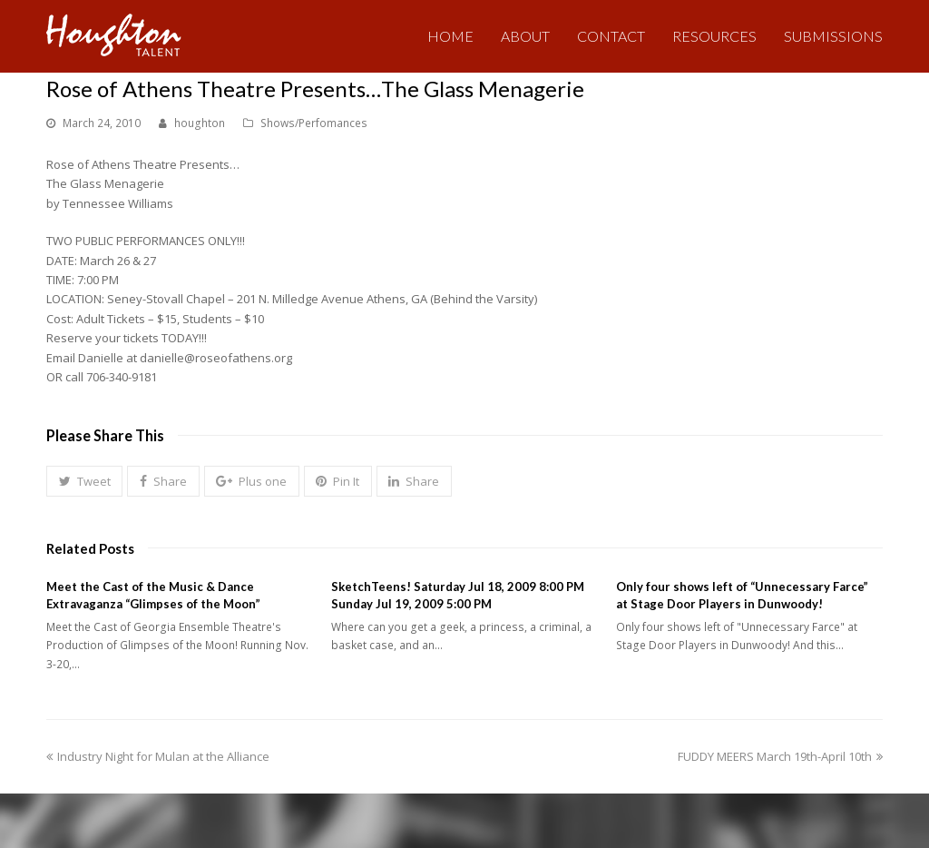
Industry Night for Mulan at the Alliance (157, 756)
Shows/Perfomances (313, 123)
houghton (199, 123)
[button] (84, 481)
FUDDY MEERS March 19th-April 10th (780, 756)
